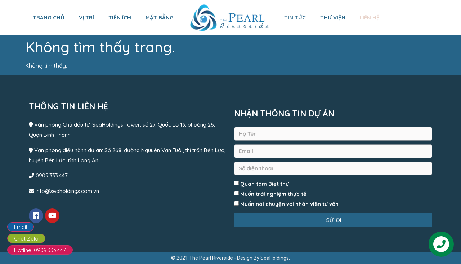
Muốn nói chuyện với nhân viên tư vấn (289, 204)
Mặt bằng (160, 17)
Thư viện (332, 17)
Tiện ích (119, 17)
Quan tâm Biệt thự (264, 183)
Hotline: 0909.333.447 (40, 250)
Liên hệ (370, 17)
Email (20, 227)
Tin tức (295, 17)
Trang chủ (48, 17)
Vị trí (86, 17)
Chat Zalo (26, 238)
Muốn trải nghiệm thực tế (273, 193)
